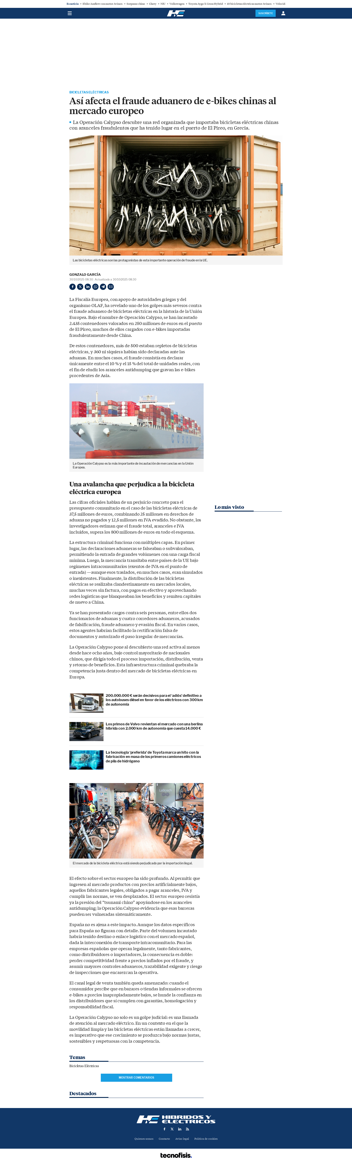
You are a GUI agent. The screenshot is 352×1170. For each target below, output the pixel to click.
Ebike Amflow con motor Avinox (103, 3)
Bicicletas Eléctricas (92, 93)
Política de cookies (207, 1139)
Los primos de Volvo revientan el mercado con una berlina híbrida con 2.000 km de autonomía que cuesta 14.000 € (154, 726)
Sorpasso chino (136, 3)
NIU (163, 3)
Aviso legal (182, 1139)
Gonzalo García (85, 275)
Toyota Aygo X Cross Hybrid (205, 3)
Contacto (164, 1139)
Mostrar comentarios (136, 1078)
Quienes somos (142, 1139)
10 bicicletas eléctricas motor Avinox (249, 3)
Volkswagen (176, 3)
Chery (152, 3)
